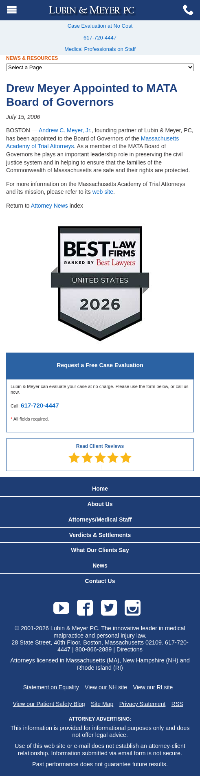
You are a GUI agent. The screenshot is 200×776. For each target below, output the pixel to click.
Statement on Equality (51, 687)
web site (102, 192)
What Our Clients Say (100, 550)
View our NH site (106, 687)
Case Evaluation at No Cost (100, 26)
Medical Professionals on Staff (100, 49)
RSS (177, 704)
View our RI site (153, 687)
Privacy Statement (142, 704)
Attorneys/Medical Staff (100, 519)
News (100, 565)
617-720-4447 (100, 38)
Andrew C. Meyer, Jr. (65, 130)
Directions (129, 649)
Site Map (102, 704)
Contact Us (100, 581)
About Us (99, 504)
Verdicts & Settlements (100, 535)
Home (100, 488)
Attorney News (49, 205)
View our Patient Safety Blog (49, 704)
